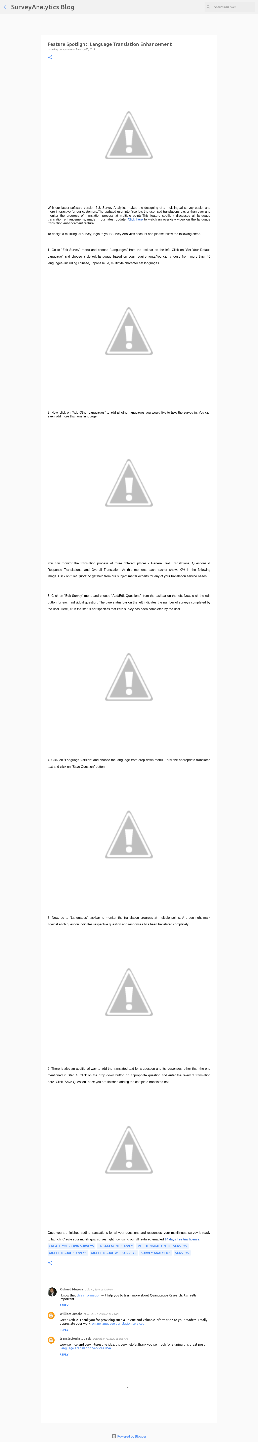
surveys (182, 1253)
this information (88, 1295)
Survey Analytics (156, 1253)
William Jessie (71, 1314)
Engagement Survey (115, 1246)
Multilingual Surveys (68, 1253)
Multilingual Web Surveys (113, 1253)
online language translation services (118, 1323)
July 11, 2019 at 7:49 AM (99, 1289)
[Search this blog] (234, 7)
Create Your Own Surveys (71, 1246)
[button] (50, 57)
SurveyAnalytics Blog (43, 6)
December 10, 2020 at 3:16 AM (110, 1338)
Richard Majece (71, 1289)
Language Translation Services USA (85, 1348)
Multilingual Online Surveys (162, 1246)
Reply (64, 1305)
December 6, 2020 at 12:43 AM (101, 1314)
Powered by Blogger (129, 1436)
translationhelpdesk (75, 1338)
